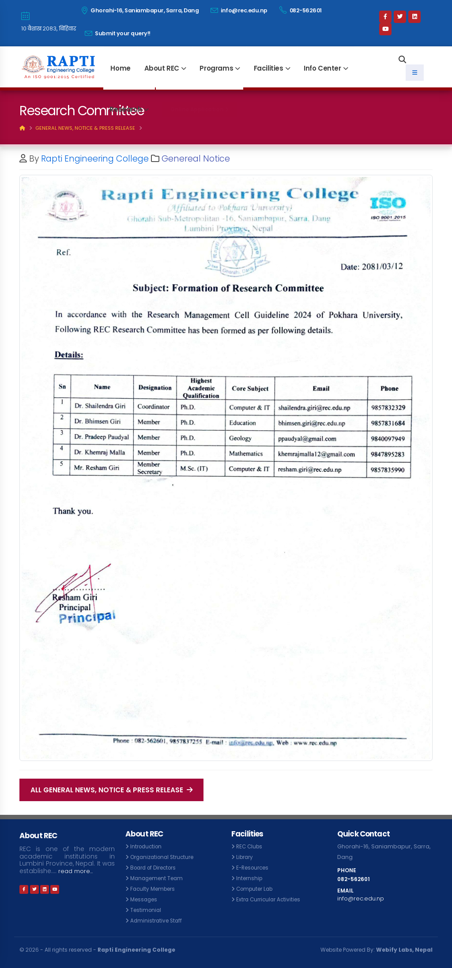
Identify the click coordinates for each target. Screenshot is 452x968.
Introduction (147, 846)
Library (245, 857)
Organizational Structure (165, 857)
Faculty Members (154, 889)
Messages (145, 899)
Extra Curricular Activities (270, 899)
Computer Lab (256, 889)
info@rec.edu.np (239, 10)
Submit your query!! (118, 33)
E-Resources (254, 867)
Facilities (268, 68)
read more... (77, 871)
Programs (216, 68)
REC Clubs (250, 846)
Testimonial (146, 910)
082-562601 (300, 10)
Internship (250, 878)
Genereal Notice (196, 159)
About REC (161, 68)
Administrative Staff (157, 920)
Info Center (322, 68)
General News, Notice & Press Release (85, 128)
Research (125, 109)
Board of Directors (156, 867)
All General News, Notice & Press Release (111, 790)
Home (120, 68)
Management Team (159, 878)
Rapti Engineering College (95, 159)
